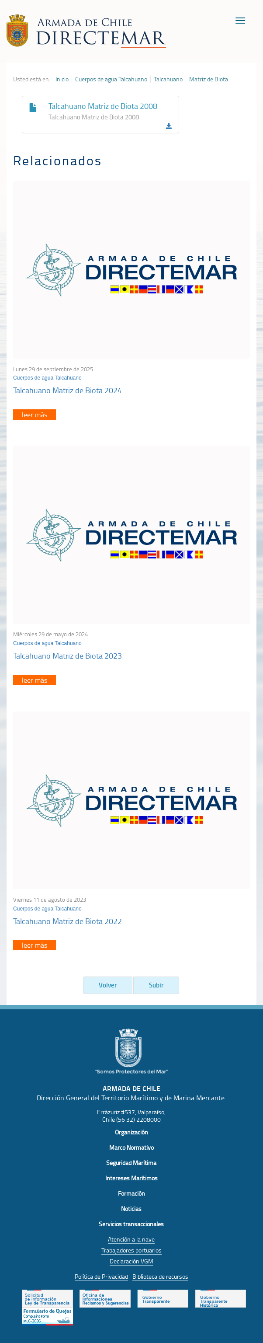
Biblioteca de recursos (160, 1276)
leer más (34, 414)
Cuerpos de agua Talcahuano (111, 79)
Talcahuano (168, 79)
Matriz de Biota (208, 79)
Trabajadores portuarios (131, 1250)
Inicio (62, 79)
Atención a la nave (131, 1239)
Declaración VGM (131, 1261)
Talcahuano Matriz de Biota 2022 (67, 921)
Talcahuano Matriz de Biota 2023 (67, 655)
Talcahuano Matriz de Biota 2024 (67, 390)
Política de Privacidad (101, 1276)
